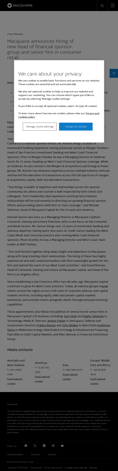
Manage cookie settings (39, 126)
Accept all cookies (75, 126)
